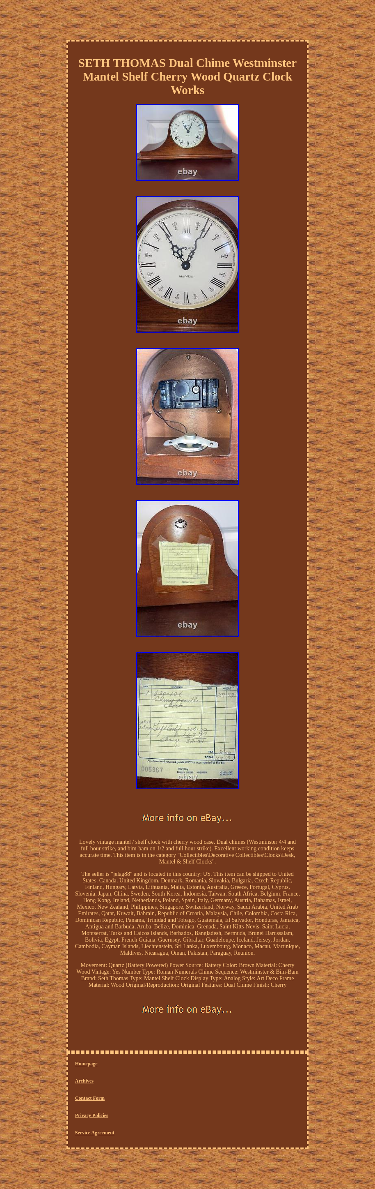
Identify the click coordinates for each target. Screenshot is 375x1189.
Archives (84, 1081)
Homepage (86, 1064)
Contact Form (90, 1098)
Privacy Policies (91, 1115)
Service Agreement (94, 1133)
